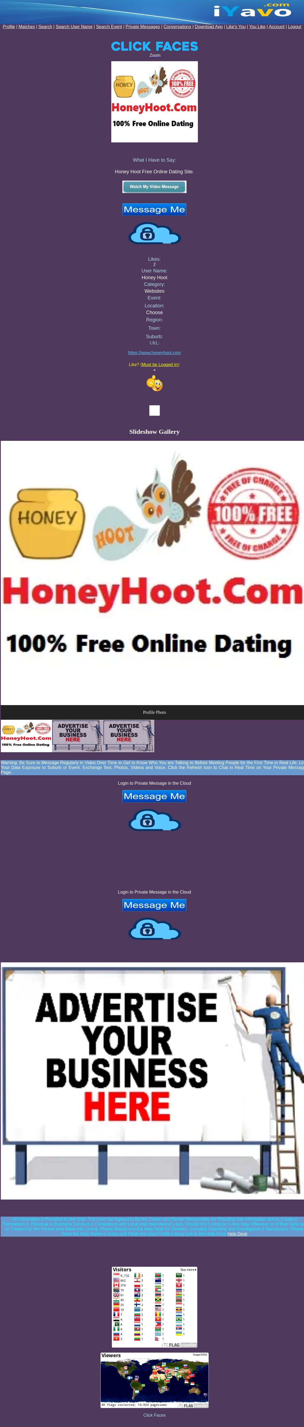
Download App (209, 26)
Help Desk (237, 1233)
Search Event (109, 26)
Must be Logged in (160, 364)
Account (277, 26)
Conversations (177, 26)
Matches (27, 26)
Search (45, 26)
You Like (257, 26)
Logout (294, 26)
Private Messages (143, 26)
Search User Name (74, 26)
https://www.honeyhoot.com (154, 352)
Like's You (236, 26)
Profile (9, 26)
